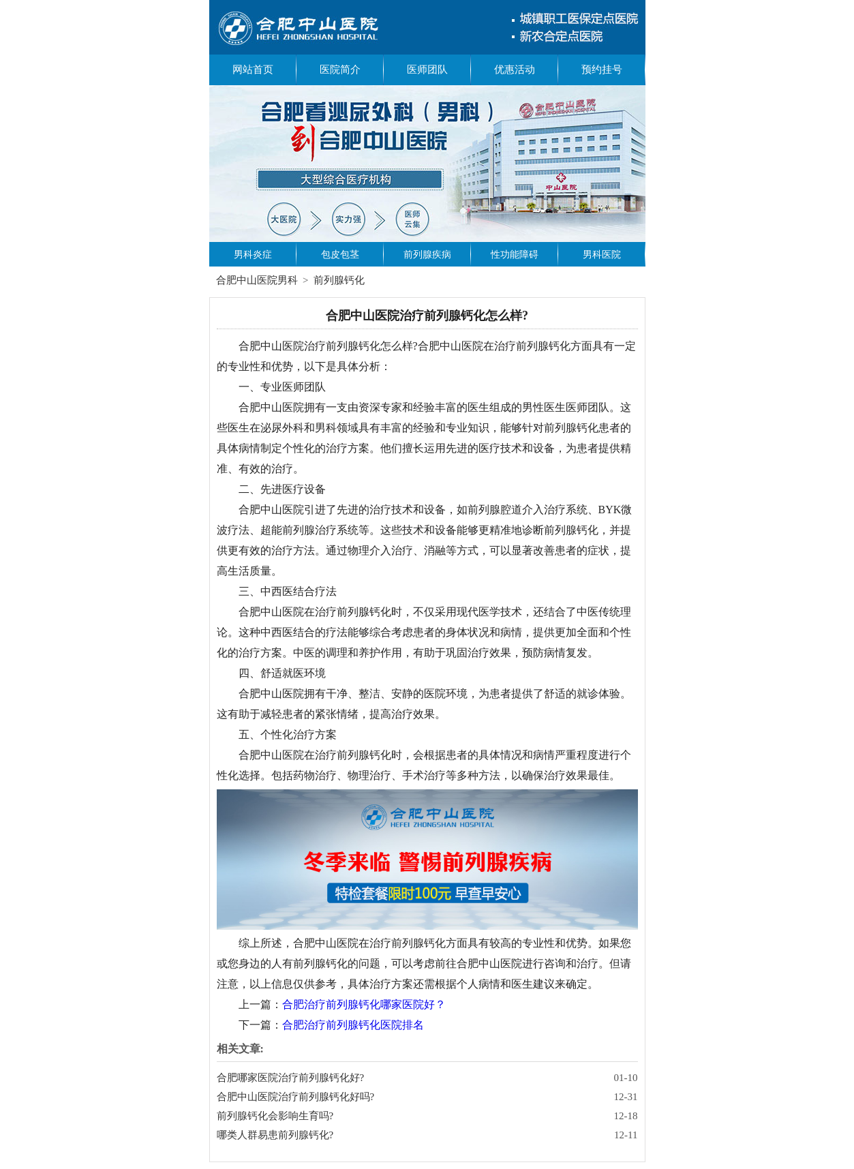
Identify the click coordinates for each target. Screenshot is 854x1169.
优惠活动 (514, 69)
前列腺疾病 (427, 254)
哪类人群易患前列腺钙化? (275, 1134)
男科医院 (602, 254)
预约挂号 (601, 69)
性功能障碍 (514, 254)
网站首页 (252, 69)
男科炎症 (253, 254)
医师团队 (427, 69)
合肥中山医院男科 (257, 280)
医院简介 (340, 69)
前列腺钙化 (339, 280)
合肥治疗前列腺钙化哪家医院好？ (364, 1004)
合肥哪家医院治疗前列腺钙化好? (291, 1077)
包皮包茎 (340, 254)
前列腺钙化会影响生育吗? (275, 1115)
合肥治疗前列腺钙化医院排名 (353, 1025)
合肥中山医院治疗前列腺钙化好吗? (296, 1096)
